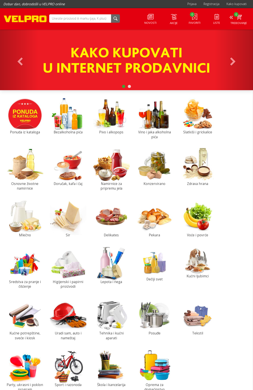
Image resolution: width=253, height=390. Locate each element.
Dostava (122, 363)
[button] (80, 18)
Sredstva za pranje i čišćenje (147, 231)
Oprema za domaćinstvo (188, 330)
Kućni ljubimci (65, 273)
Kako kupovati (237, 4)
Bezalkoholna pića (65, 130)
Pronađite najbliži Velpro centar (138, 372)
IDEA (21, 355)
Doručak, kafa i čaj (23, 179)
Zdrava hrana (147, 179)
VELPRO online (25, 19)
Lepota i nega (229, 228)
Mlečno (188, 179)
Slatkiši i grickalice (188, 130)
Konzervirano (106, 179)
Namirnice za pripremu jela (65, 182)
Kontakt (51, 368)
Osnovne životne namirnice (229, 132)
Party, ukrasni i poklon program (65, 330)
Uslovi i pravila (55, 372)
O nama (51, 363)
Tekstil (23, 327)
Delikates (23, 228)
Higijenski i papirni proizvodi (188, 231)
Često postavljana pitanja (134, 377)
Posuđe (229, 278)
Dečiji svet (24, 275)
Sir (229, 179)
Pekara (65, 228)
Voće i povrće (106, 228)
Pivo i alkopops (106, 130)
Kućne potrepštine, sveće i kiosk (106, 280)
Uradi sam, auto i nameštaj (147, 280)
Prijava (191, 4)
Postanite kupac (127, 368)
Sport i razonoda (106, 327)
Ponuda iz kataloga (24, 130)
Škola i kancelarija (147, 327)
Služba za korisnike (232, 353)
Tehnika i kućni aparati (188, 280)
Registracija (211, 4)
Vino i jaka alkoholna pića (147, 132)
